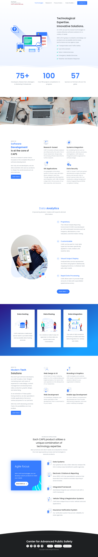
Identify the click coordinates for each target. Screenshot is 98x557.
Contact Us (82, 3)
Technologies (39, 3)
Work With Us (21, 484)
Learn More (16, 177)
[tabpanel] (23, 328)
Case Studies (69, 3)
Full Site (50, 546)
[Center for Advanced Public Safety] (49, 541)
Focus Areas (58, 3)
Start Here (63, 291)
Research (49, 3)
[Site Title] (17, 3)
